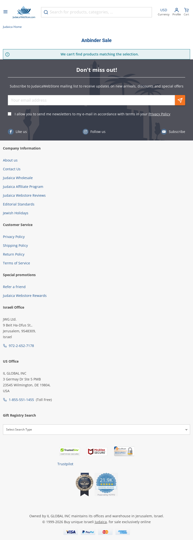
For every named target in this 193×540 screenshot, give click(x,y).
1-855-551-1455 (21, 399)
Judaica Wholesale (18, 177)
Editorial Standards (18, 204)
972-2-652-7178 (21, 345)
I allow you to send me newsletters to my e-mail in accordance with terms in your (92, 114)
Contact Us (12, 169)
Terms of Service (16, 263)
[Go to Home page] (24, 12)
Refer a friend (14, 286)
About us (10, 160)
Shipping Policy (15, 245)
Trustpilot (65, 464)
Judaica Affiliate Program (23, 186)
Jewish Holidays (15, 213)
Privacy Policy (159, 114)
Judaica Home (12, 27)
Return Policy (13, 254)
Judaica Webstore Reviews (24, 195)
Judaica (101, 521)
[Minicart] (186, 12)
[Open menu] (5, 12)
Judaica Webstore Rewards (25, 295)
